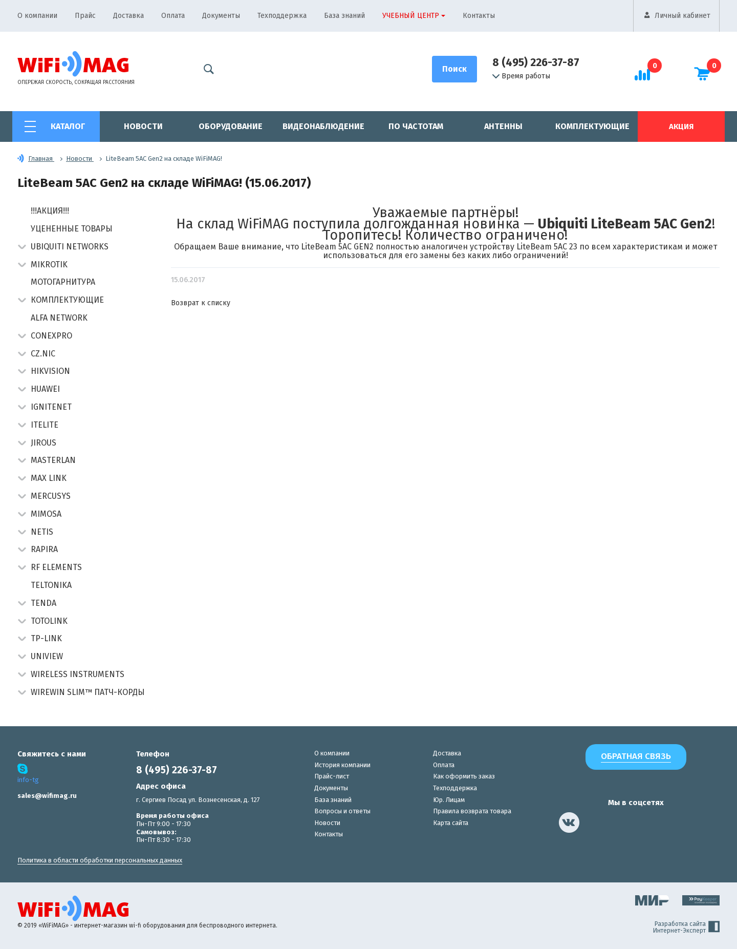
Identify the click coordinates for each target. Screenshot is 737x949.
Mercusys (51, 496)
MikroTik (49, 264)
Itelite (44, 425)
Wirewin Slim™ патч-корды (88, 692)
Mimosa (46, 514)
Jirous (43, 443)
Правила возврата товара (472, 811)
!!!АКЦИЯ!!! (50, 211)
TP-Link (46, 638)
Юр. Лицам (449, 800)
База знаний (344, 15)
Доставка (128, 15)
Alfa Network (59, 318)
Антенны (503, 126)
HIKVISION (50, 371)
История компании (342, 765)
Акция (681, 126)
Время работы (521, 76)
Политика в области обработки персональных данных (99, 860)
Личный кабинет (682, 15)
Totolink (49, 621)
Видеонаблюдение (323, 126)
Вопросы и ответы (342, 811)
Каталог (68, 126)
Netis (42, 532)
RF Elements (56, 567)
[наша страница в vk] (569, 822)
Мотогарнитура (63, 282)
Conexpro (51, 336)
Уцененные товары (72, 229)
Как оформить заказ (464, 776)
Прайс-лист (331, 776)
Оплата (173, 15)
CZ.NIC (43, 353)
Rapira (44, 549)
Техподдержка (282, 15)
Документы (221, 15)
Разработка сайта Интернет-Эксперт (686, 927)
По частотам (415, 126)
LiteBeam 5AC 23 (546, 246)
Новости (143, 126)
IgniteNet (51, 407)
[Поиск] (454, 69)
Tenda (43, 603)
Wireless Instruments (77, 674)
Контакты (479, 15)
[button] (21, 247)
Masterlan (53, 460)
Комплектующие (592, 126)
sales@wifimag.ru (47, 795)
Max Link (49, 478)
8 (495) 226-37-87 (535, 62)
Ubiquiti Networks (70, 246)
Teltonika (51, 585)
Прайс (85, 15)
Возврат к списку (200, 303)
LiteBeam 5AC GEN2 (337, 246)
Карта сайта (450, 823)
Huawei (45, 389)
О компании (37, 15)
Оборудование (231, 126)
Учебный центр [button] (410, 15)
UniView (47, 656)
